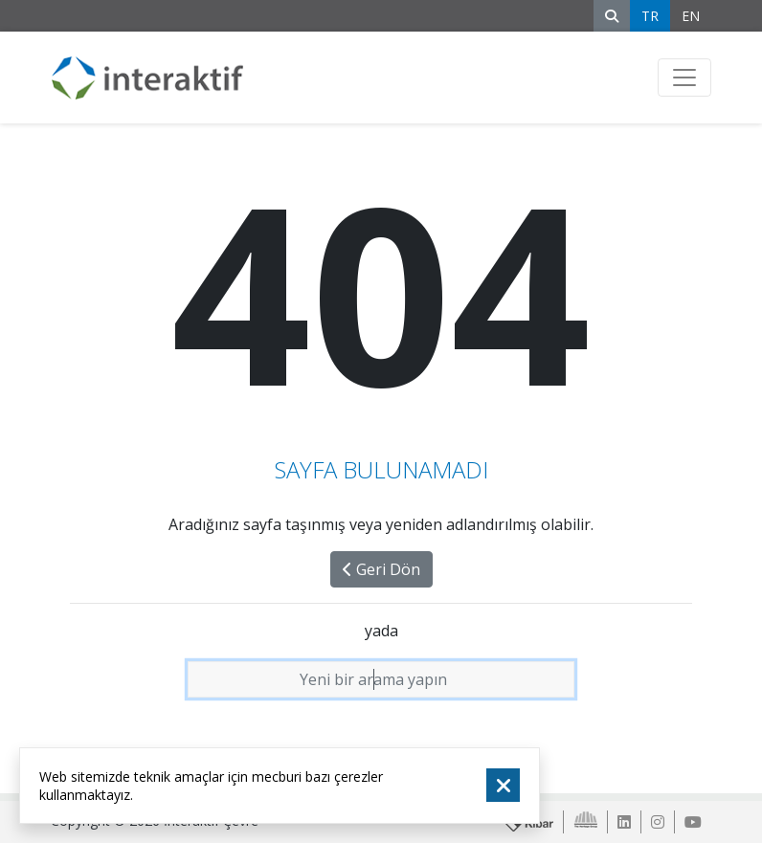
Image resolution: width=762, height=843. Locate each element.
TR (650, 16)
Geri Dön (381, 569)
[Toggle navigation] (684, 77)
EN (691, 16)
